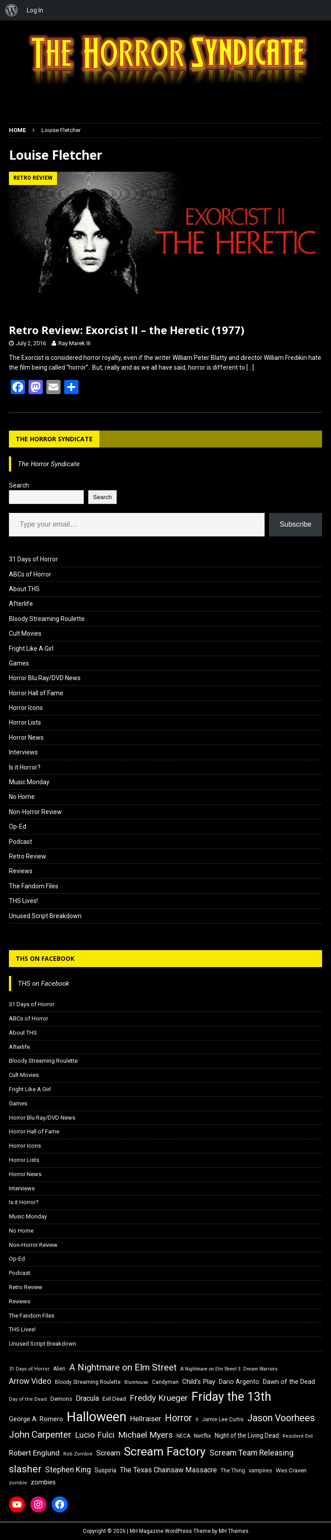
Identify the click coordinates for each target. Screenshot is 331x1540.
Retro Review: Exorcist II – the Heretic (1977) (127, 330)
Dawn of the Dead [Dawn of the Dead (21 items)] (289, 1382)
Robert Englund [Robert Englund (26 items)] (34, 1452)
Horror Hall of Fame (36, 693)
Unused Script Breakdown (45, 915)
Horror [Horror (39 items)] (178, 1417)
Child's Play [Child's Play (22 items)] (198, 1382)
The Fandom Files (33, 886)
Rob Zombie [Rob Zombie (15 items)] (78, 1454)
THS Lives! (23, 900)
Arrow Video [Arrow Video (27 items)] (30, 1381)
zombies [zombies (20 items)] (43, 1482)
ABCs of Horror (30, 574)
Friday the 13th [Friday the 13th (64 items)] (231, 1397)
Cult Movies (25, 633)
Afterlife (21, 603)
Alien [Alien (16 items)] (59, 1369)
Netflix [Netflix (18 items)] (202, 1435)
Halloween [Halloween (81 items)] (97, 1416)
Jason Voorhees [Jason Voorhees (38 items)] (281, 1417)
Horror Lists (25, 722)
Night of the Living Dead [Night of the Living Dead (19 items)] (247, 1435)
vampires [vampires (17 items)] (260, 1470)
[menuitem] (11, 10)
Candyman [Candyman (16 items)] (165, 1382)
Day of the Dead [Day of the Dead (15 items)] (28, 1399)
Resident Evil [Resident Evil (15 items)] (297, 1436)
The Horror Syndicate (54, 439)
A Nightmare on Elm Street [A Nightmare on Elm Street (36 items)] (123, 1367)
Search (19, 485)
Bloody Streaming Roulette (47, 618)
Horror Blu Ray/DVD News (45, 677)
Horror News (26, 737)
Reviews (21, 871)
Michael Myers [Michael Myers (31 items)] (145, 1435)
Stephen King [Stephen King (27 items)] (68, 1469)
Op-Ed (17, 826)
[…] (250, 367)
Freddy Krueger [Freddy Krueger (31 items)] (159, 1398)
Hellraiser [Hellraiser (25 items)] (145, 1419)
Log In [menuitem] (35, 10)
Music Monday (29, 782)
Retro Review (27, 856)
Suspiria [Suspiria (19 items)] (105, 1470)
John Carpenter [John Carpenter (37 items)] (40, 1434)
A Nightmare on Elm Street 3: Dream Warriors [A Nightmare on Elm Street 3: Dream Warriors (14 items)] (229, 1369)
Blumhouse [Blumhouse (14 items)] (136, 1382)
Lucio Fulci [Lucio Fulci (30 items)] (94, 1435)
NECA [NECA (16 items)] (183, 1436)
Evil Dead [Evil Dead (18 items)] (114, 1398)
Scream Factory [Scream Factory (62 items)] (165, 1451)
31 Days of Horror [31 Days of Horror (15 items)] (29, 1369)
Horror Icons (26, 707)
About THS (24, 589)
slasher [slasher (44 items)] (25, 1469)
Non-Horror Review (35, 811)
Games (19, 663)
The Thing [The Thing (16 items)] (233, 1470)
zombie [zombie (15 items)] (18, 1483)
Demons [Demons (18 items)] (61, 1398)
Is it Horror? (25, 767)
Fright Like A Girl (31, 648)
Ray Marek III (74, 343)
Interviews (23, 752)
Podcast (20, 841)
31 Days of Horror (33, 559)
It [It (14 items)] (197, 1420)
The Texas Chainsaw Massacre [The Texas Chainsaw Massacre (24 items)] (168, 1470)
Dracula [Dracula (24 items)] (87, 1398)
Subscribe (295, 524)
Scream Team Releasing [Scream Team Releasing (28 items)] (251, 1452)
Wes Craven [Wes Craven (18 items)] (291, 1470)
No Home (22, 796)
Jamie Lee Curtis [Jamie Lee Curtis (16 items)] (223, 1419)
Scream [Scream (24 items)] (108, 1453)
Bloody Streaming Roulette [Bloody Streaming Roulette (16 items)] (88, 1382)
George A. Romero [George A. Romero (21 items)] (36, 1419)
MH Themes (234, 1531)
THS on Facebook (45, 958)
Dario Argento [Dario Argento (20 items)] (239, 1381)
